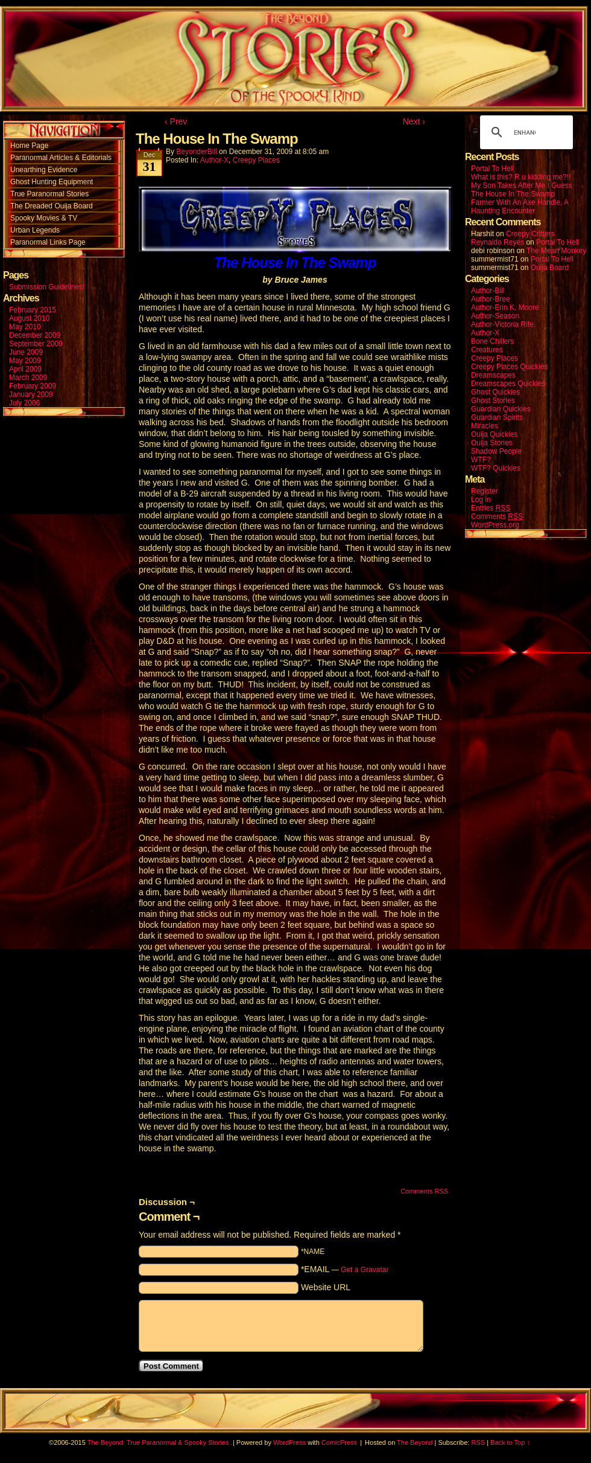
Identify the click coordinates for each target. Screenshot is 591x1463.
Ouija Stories (492, 443)
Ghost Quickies (495, 392)
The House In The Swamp (513, 194)
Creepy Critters (530, 234)
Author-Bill (487, 290)
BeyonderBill (196, 151)
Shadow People (496, 451)
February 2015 (32, 310)
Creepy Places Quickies (509, 366)
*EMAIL (345, 1269)
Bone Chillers (492, 341)
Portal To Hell (492, 168)
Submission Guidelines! (46, 287)
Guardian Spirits (497, 417)
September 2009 (36, 343)
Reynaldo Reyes (497, 242)
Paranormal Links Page (48, 242)
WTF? (481, 459)
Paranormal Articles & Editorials (61, 157)
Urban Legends (35, 230)
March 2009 (28, 377)
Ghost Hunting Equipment (51, 182)
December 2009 (34, 335)
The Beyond (414, 1442)
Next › (414, 121)
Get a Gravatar (364, 1269)
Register (484, 491)
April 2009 (25, 369)
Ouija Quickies (494, 434)
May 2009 (25, 360)
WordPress (289, 1442)
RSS (478, 1442)
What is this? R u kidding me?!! (520, 177)
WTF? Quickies (495, 468)
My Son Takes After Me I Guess (521, 185)
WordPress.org (495, 525)
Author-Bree (490, 299)
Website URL (325, 1287)
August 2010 (29, 318)
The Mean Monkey (556, 250)
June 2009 (26, 352)
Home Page (29, 145)
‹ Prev (176, 121)
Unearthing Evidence (43, 170)
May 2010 (25, 327)
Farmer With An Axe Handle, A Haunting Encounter (519, 206)
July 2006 (24, 403)
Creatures (487, 350)
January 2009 (31, 394)
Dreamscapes (493, 375)
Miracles (484, 426)
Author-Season (495, 316)
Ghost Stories (493, 400)
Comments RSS (424, 1191)
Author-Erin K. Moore (505, 307)
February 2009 (32, 386)
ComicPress (339, 1442)
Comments (497, 516)
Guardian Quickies (501, 409)
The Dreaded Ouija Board (51, 206)
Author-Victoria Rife (502, 324)
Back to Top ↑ (510, 1442)
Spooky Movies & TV (43, 218)
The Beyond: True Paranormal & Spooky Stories (158, 1442)
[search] (525, 132)
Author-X (214, 160)
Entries (490, 508)
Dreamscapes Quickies (508, 383)
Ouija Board (550, 267)
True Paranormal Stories (49, 194)
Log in (481, 499)
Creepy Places (256, 160)
